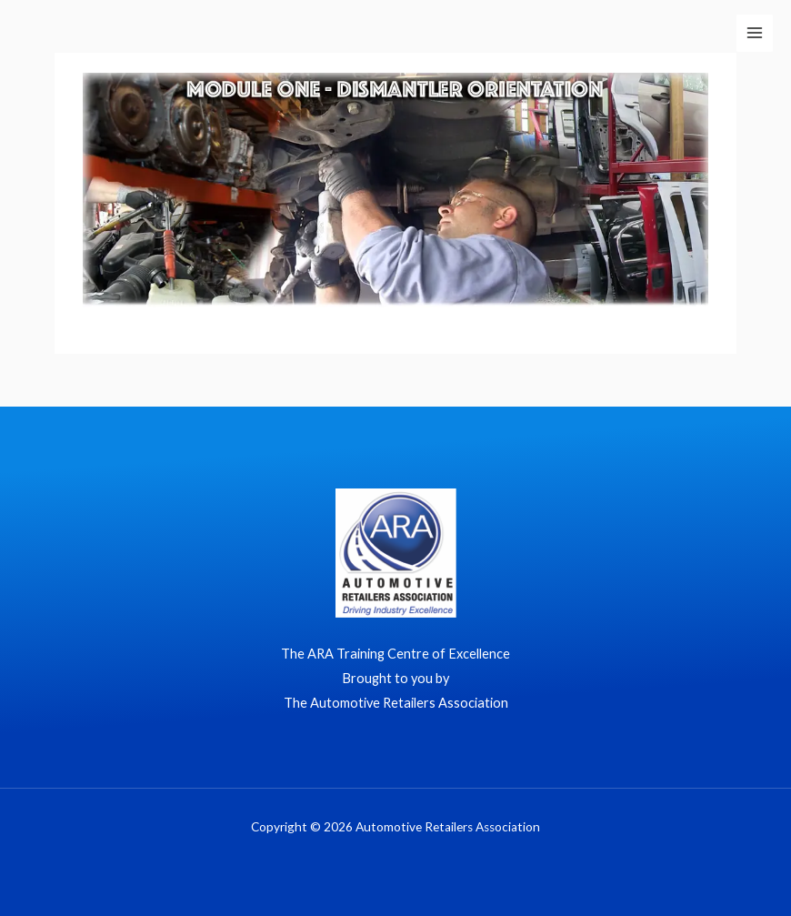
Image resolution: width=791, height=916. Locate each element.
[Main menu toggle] (754, 33)
